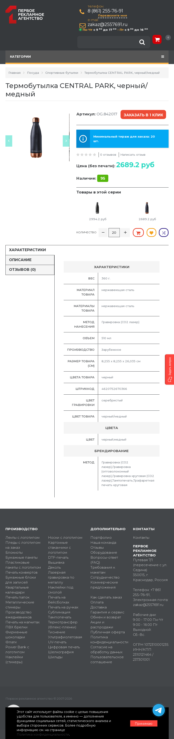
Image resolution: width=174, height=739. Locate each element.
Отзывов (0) (22, 269)
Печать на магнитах (22, 622)
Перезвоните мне (112, 15)
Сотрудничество (105, 577)
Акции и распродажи (101, 624)
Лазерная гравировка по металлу (61, 577)
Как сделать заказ (106, 597)
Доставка (98, 607)
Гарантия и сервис (107, 612)
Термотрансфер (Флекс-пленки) (62, 624)
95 (102, 178)
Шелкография (61, 652)
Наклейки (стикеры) (14, 659)
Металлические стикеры (19, 604)
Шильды (55, 657)
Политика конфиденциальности (108, 639)
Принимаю (143, 723)
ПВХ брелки (16, 627)
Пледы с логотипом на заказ (23, 544)
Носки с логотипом (65, 537)
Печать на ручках (63, 607)
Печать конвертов (21, 572)
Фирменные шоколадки (16, 634)
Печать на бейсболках (58, 599)
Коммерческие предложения (104, 584)
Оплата (97, 602)
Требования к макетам (102, 569)
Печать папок (17, 597)
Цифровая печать (64, 647)
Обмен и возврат (105, 617)
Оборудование (103, 552)
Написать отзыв (132, 154)
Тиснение (56, 632)
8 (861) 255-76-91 (105, 11)
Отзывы (97, 547)
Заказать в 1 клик (143, 114)
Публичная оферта (107, 632)
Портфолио (101, 537)
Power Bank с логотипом (17, 649)
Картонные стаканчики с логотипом (59, 547)
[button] (169, 369)
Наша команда (103, 542)
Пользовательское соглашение (107, 659)
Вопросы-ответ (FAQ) (104, 559)
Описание (20, 259)
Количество (86, 232)
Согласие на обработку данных (106, 649)
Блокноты (14, 552)
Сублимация (59, 612)
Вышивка (56, 562)
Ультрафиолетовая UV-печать (65, 639)
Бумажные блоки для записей (20, 579)
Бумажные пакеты (21, 557)
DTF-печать (58, 557)
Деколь (54, 567)
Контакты (141, 537)
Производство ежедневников (18, 614)
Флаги (11, 642)
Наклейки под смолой (60, 589)
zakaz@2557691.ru (108, 24)
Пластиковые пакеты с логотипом (23, 564)
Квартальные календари (17, 589)
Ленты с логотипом (22, 537)
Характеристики (27, 249)
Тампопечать (59, 617)
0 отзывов (108, 154)
